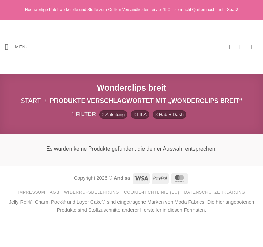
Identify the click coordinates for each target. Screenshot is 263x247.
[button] (17, 46)
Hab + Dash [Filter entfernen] (171, 114)
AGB (54, 192)
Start (31, 100)
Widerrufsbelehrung (91, 192)
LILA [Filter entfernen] (142, 114)
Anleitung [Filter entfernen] (115, 114)
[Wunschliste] (231, 47)
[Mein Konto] (242, 47)
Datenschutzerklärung (214, 192)
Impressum (31, 192)
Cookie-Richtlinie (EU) (151, 192)
